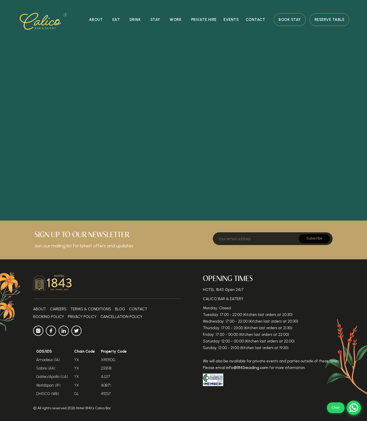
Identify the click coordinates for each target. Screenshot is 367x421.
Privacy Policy (82, 316)
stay (155, 19)
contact (255, 19)
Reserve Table (329, 19)
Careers (58, 309)
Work (175, 19)
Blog (120, 309)
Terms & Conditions (90, 309)
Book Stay (290, 19)
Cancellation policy (121, 316)
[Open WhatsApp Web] (344, 408)
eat (116, 19)
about (96, 19)
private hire (204, 19)
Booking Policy (48, 316)
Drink (135, 19)
